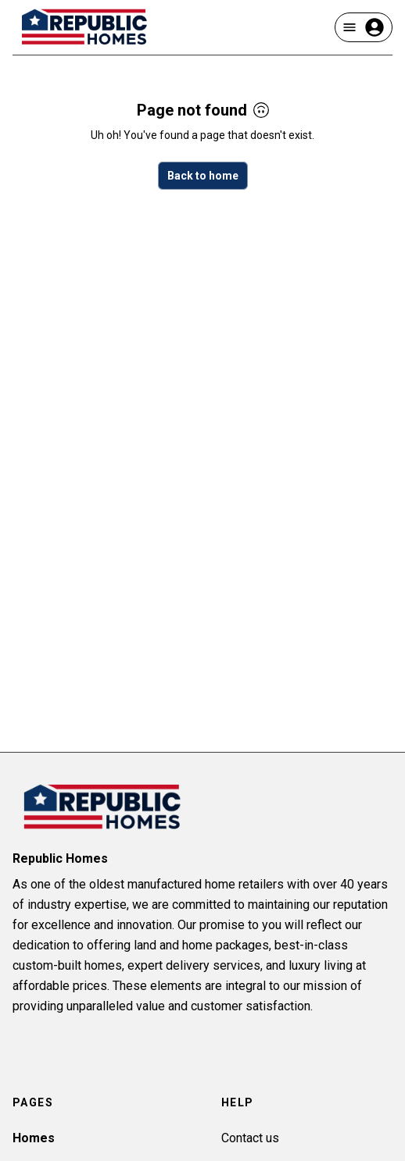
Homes (34, 1138)
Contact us (250, 1138)
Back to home (202, 175)
